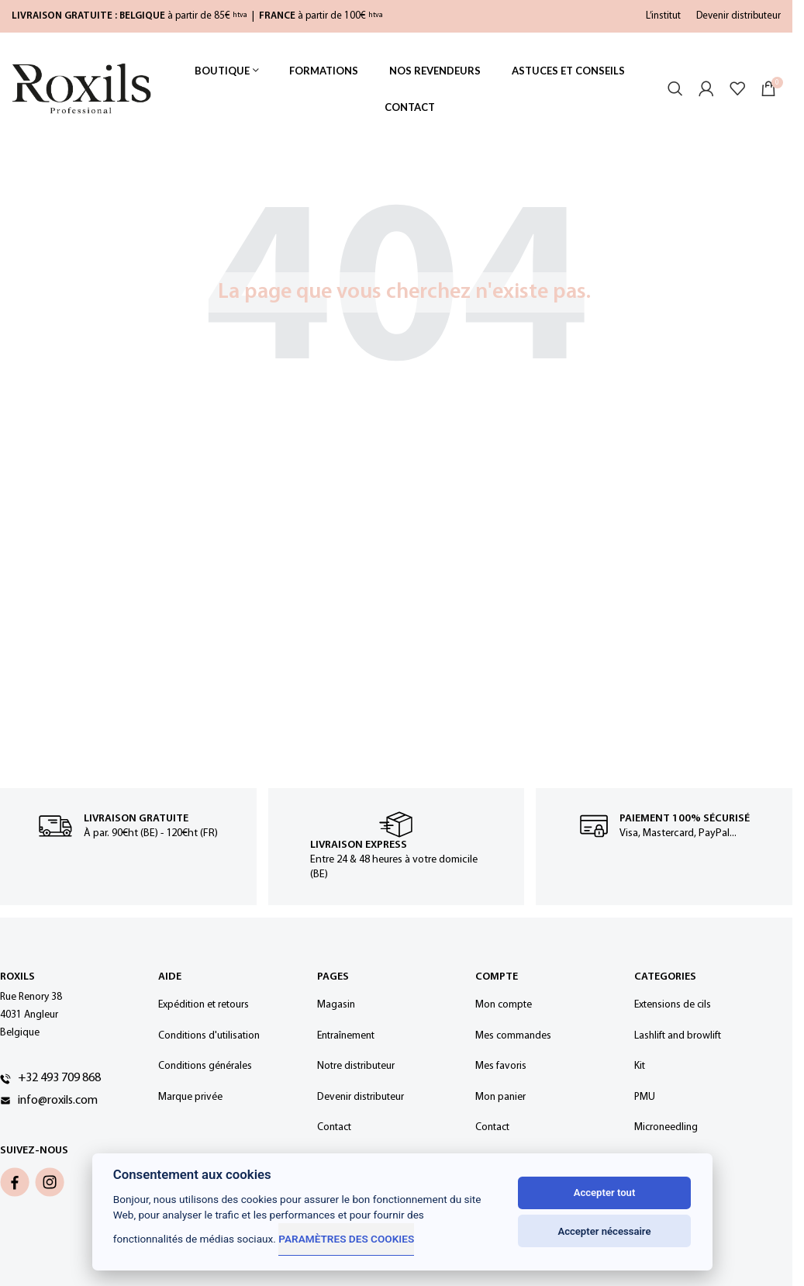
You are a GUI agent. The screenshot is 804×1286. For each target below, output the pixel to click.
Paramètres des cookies (346, 1238)
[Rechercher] (675, 89)
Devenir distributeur (738, 16)
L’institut (663, 16)
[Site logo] (81, 89)
